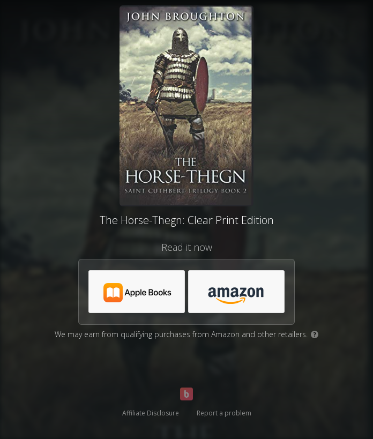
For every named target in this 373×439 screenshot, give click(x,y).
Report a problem (224, 413)
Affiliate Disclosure (150, 413)
